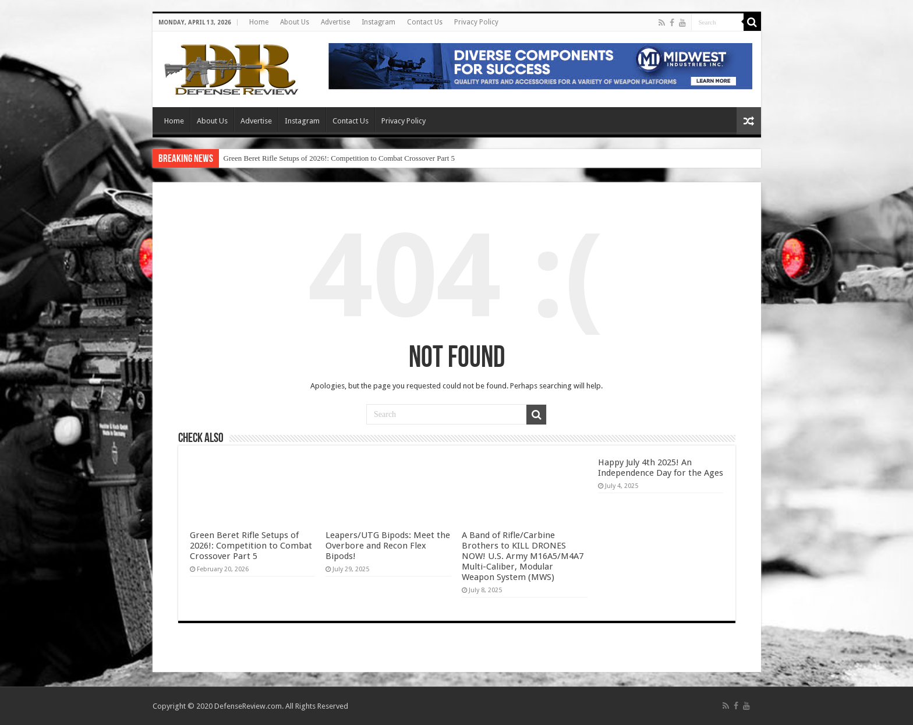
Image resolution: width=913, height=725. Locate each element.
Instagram (378, 22)
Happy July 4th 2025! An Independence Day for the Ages (660, 467)
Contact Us (425, 22)
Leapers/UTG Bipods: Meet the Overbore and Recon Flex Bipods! (387, 545)
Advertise (335, 22)
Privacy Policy (476, 22)
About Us (294, 22)
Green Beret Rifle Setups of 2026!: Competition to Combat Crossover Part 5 (339, 158)
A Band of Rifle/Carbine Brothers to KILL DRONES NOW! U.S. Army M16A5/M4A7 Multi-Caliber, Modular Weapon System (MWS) (522, 556)
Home (258, 22)
